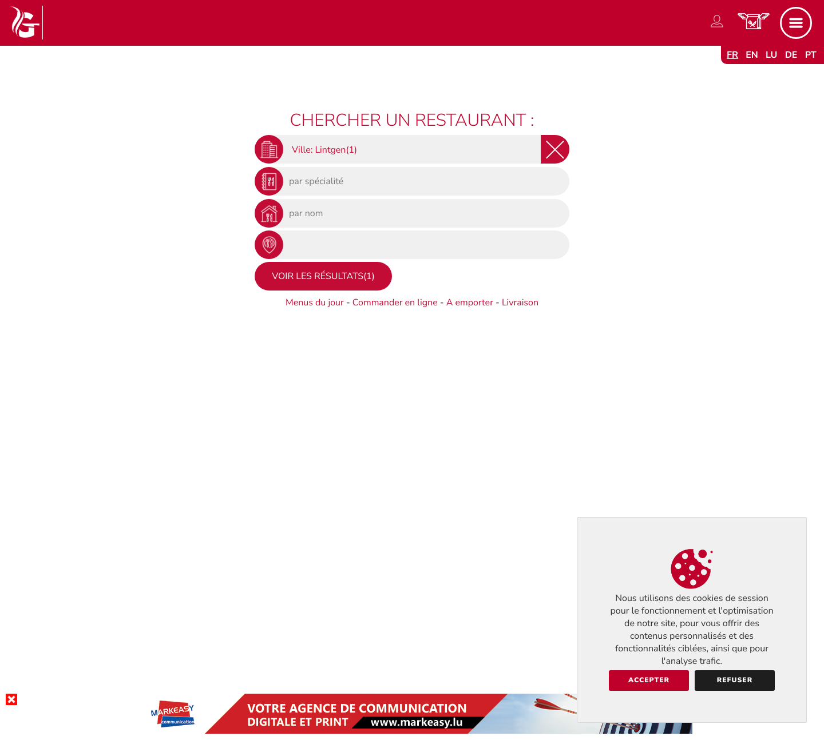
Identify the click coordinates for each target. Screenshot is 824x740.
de (791, 55)
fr (732, 55)
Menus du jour (315, 302)
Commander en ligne (395, 302)
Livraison (520, 302)
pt (811, 55)
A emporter (469, 302)
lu (771, 55)
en (752, 55)
